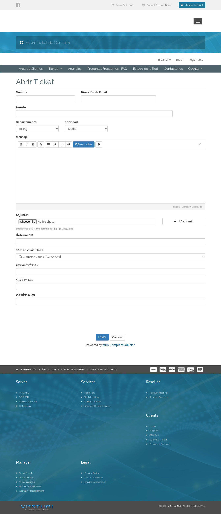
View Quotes (24, 477)
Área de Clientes (31, 69)
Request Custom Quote (95, 406)
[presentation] (110, 319)
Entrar (179, 59)
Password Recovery (158, 444)
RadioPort (88, 392)
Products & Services (28, 486)
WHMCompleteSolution (118, 345)
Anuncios (74, 69)
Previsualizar (83, 144)
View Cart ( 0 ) (122, 5)
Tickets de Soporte (74, 369)
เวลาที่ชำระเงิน (25, 295)
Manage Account (192, 5)
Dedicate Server (26, 401)
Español (164, 59)
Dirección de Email (94, 92)
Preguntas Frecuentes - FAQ (107, 69)
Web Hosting (90, 397)
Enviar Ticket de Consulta (103, 369)
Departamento (26, 122)
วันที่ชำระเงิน (24, 280)
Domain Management (30, 490)
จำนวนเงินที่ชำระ (27, 265)
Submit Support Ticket (157, 5)
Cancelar (117, 337)
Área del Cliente (50, 369)
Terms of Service (92, 477)
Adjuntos (22, 215)
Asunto (21, 107)
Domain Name (91, 401)
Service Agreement (93, 482)
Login (151, 426)
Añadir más (184, 221)
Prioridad (71, 122)
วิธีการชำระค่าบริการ (29, 250)
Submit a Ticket (156, 439)
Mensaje (22, 137)
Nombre (21, 92)
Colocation (23, 406)
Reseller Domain (157, 397)
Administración (28, 369)
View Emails (24, 473)
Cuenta (195, 69)
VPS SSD (22, 397)
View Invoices (25, 482)
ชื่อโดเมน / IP (24, 235)
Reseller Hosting (157, 392)
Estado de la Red (145, 69)
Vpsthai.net (174, 505)
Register (152, 430)
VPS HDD (22, 392)
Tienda (55, 69)
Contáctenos (173, 69)
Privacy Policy (90, 473)
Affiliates (152, 435)
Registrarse (195, 59)
